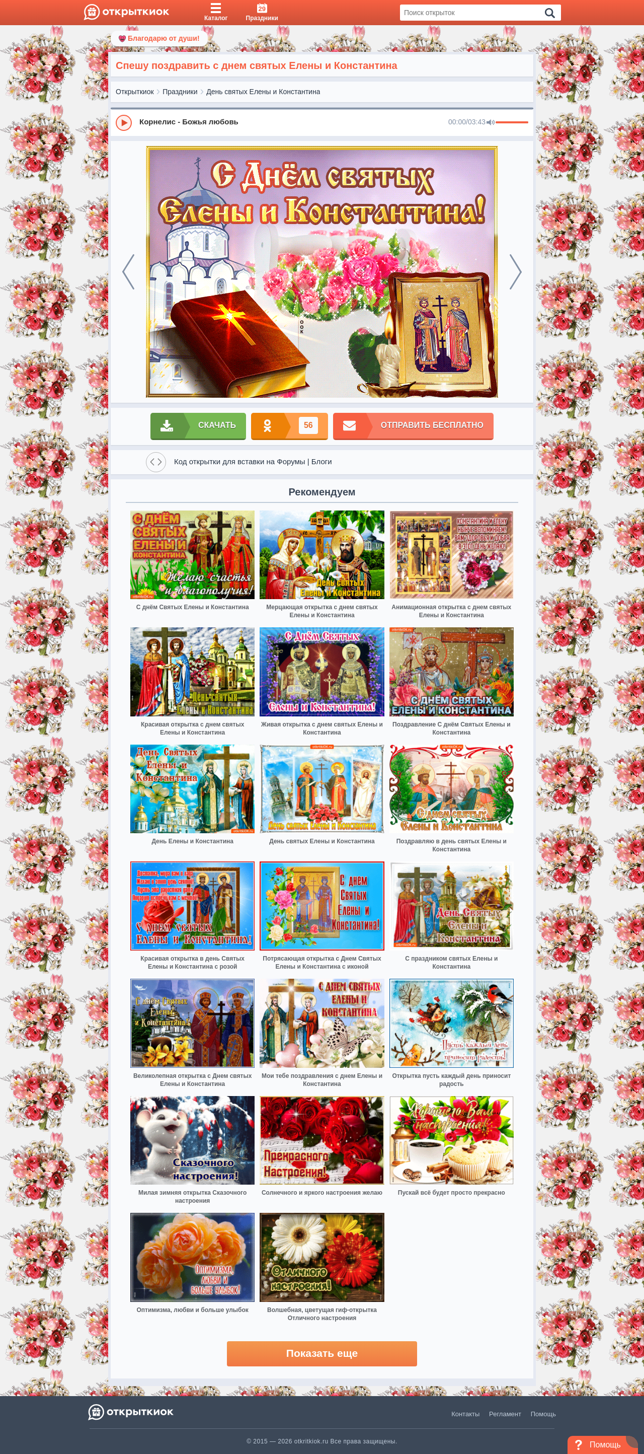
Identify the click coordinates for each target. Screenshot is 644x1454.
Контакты (465, 1414)
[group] (322, 122)
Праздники (180, 92)
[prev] (128, 272)
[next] (516, 272)
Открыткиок (135, 92)
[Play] (124, 123)
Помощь (543, 1414)
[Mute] (491, 123)
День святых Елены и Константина (263, 92)
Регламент (505, 1414)
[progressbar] (512, 122)
